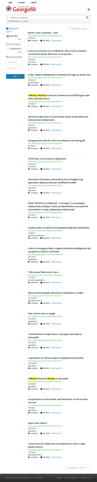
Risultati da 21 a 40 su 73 (79, 29)
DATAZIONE (14, 57)
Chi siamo (21, 3)
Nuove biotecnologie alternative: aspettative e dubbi (55, 293)
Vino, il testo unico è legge (41, 313)
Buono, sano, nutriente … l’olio (43, 32)
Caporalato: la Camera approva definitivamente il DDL (56, 358)
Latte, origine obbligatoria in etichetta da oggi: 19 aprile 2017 (59, 74)
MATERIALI (13, 44)
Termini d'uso (86, 478)
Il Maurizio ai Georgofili (48, 378)
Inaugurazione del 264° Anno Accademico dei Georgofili (56, 140)
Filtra (15, 76)
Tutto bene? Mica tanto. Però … (44, 272)
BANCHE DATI (12, 30)
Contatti (34, 3)
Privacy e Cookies (71, 478)
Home (10, 3)
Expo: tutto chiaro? (37, 423)
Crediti (58, 478)
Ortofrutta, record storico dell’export (47, 158)
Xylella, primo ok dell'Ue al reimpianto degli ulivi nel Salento (58, 227)
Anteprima (57, 40)
